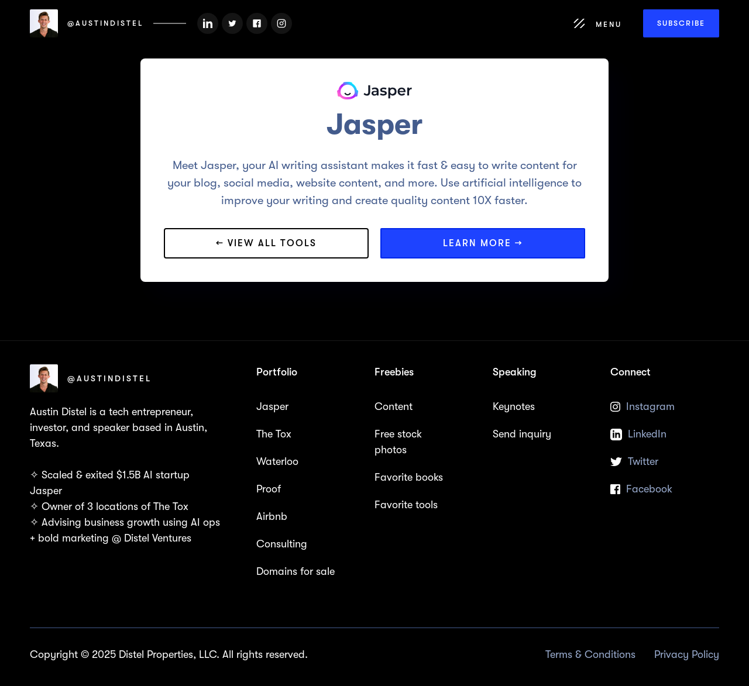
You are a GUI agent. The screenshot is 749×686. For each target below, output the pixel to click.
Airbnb (271, 516)
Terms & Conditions (590, 654)
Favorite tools (406, 505)
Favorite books (408, 477)
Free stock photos (398, 442)
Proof (268, 489)
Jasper (272, 406)
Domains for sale (295, 571)
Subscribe (681, 23)
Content (393, 406)
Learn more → (483, 243)
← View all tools (266, 243)
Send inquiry (522, 434)
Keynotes (514, 406)
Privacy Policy (686, 654)
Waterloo (277, 461)
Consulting (281, 544)
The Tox (273, 434)
